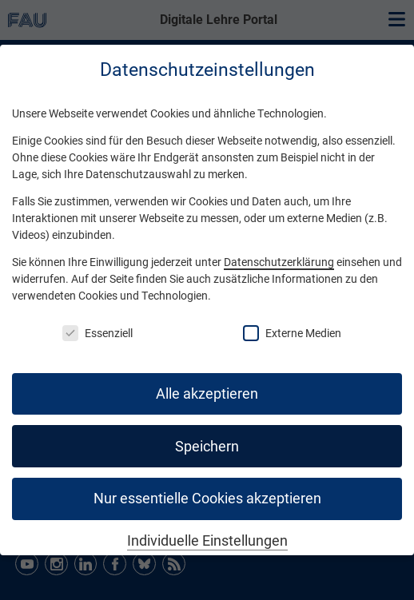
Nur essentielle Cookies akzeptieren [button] (207, 499)
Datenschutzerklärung (279, 262)
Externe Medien (292, 333)
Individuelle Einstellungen (207, 541)
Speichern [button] (207, 447)
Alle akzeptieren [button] (207, 394)
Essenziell (97, 333)
